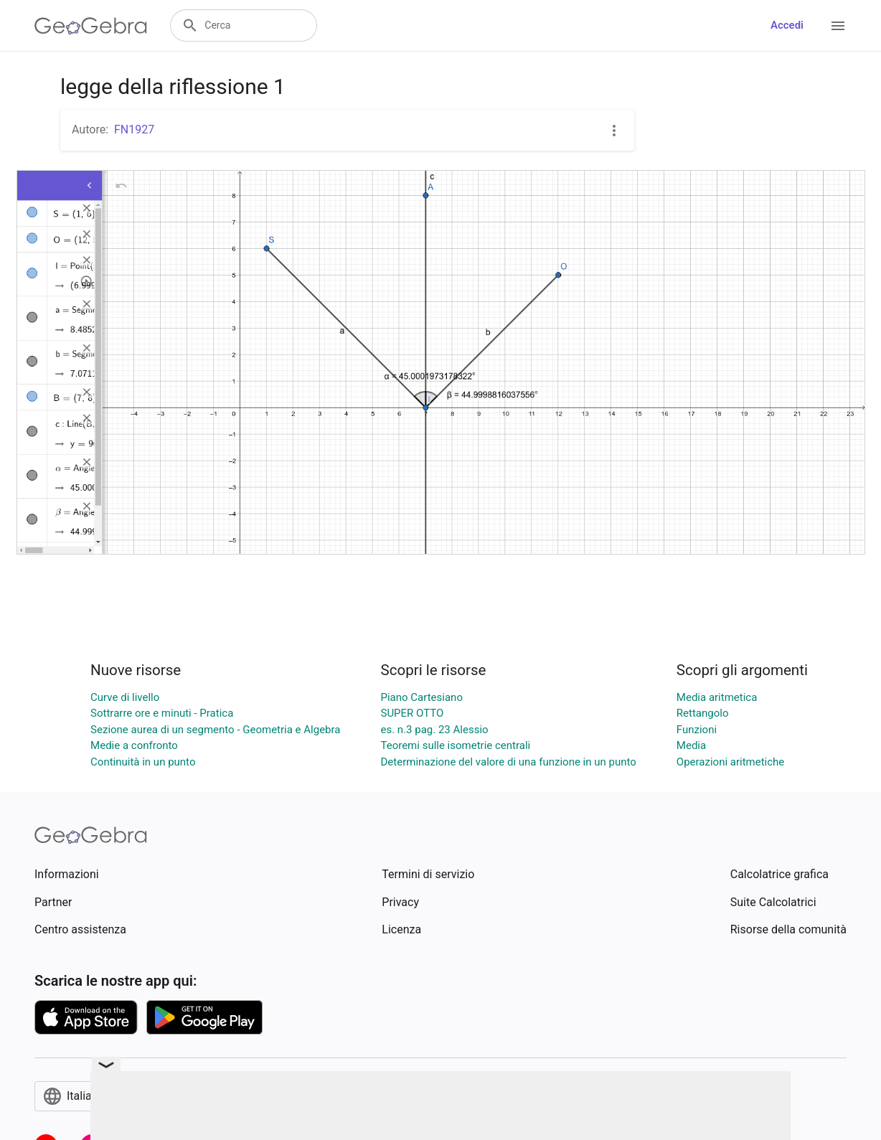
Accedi (787, 25)
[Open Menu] (838, 25)
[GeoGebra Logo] (90, 25)
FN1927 (134, 129)
